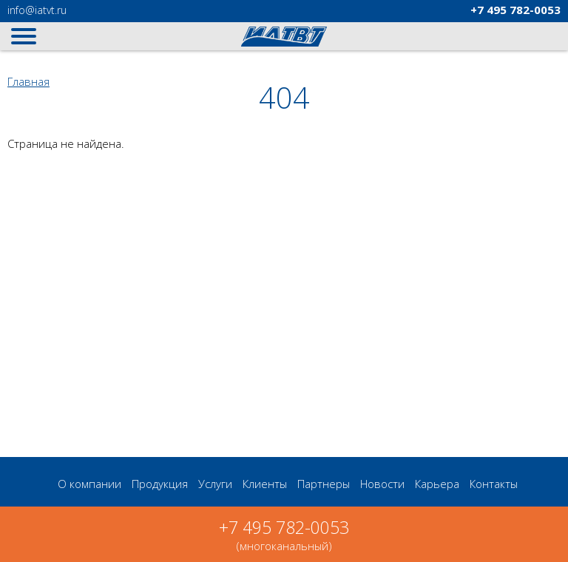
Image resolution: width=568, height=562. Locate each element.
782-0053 (515, 9)
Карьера (437, 483)
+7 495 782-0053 (284, 527)
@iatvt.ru (37, 10)
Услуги (215, 483)
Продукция (160, 483)
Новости (382, 483)
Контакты (494, 483)
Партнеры (323, 483)
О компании (89, 483)
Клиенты (265, 483)
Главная (28, 81)
